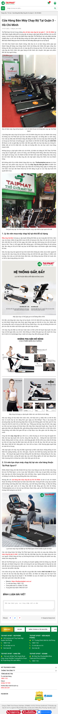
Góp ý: (5, 682)
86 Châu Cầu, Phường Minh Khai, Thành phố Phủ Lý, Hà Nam (40, 657)
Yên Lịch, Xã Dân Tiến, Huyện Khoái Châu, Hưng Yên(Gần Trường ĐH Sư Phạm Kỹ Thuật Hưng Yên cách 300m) (14, 658)
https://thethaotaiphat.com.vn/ (21, 581)
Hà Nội (19, 629)
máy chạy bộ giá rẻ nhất (9, 554)
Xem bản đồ (6, 648)
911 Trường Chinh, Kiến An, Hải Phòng (42, 640)
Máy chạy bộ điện (7, 238)
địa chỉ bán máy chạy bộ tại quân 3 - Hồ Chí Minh (38, 32)
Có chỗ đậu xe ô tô (8, 646)
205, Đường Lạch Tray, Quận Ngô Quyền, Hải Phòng (12, 639)
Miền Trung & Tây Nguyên (38, 629)
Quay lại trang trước (48, 618)
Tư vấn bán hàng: (6, 677)
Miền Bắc (7, 629)
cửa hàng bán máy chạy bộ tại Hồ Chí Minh (26, 479)
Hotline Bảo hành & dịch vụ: (9, 687)
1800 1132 (5, 643)
